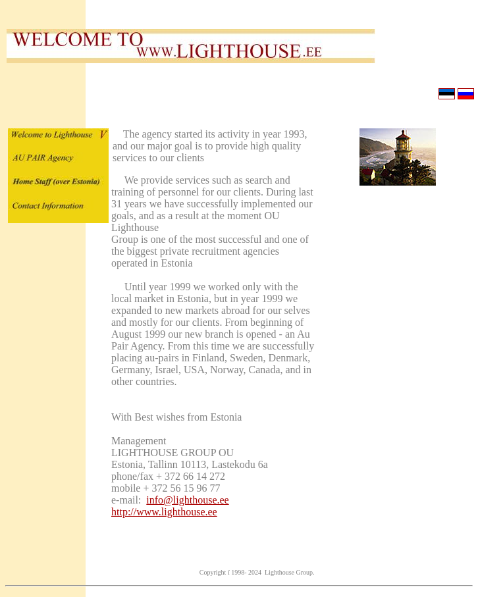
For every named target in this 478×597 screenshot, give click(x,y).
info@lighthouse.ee (187, 500)
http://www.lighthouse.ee (164, 511)
